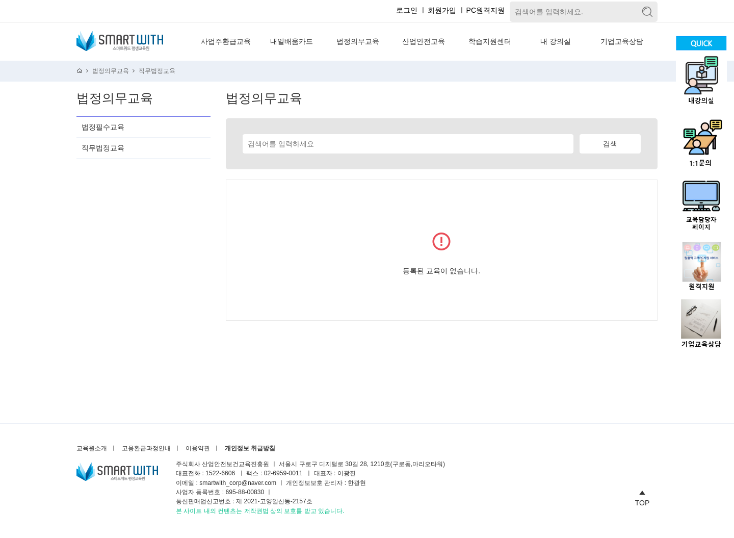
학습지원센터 (489, 41)
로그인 (406, 10)
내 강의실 (555, 41)
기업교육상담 (621, 41)
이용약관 (198, 448)
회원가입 (442, 10)
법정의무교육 (357, 41)
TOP (642, 496)
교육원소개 (91, 448)
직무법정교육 (157, 71)
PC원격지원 (485, 10)
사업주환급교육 (226, 41)
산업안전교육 (423, 41)
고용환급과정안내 (146, 448)
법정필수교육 (103, 127)
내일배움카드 (291, 41)
